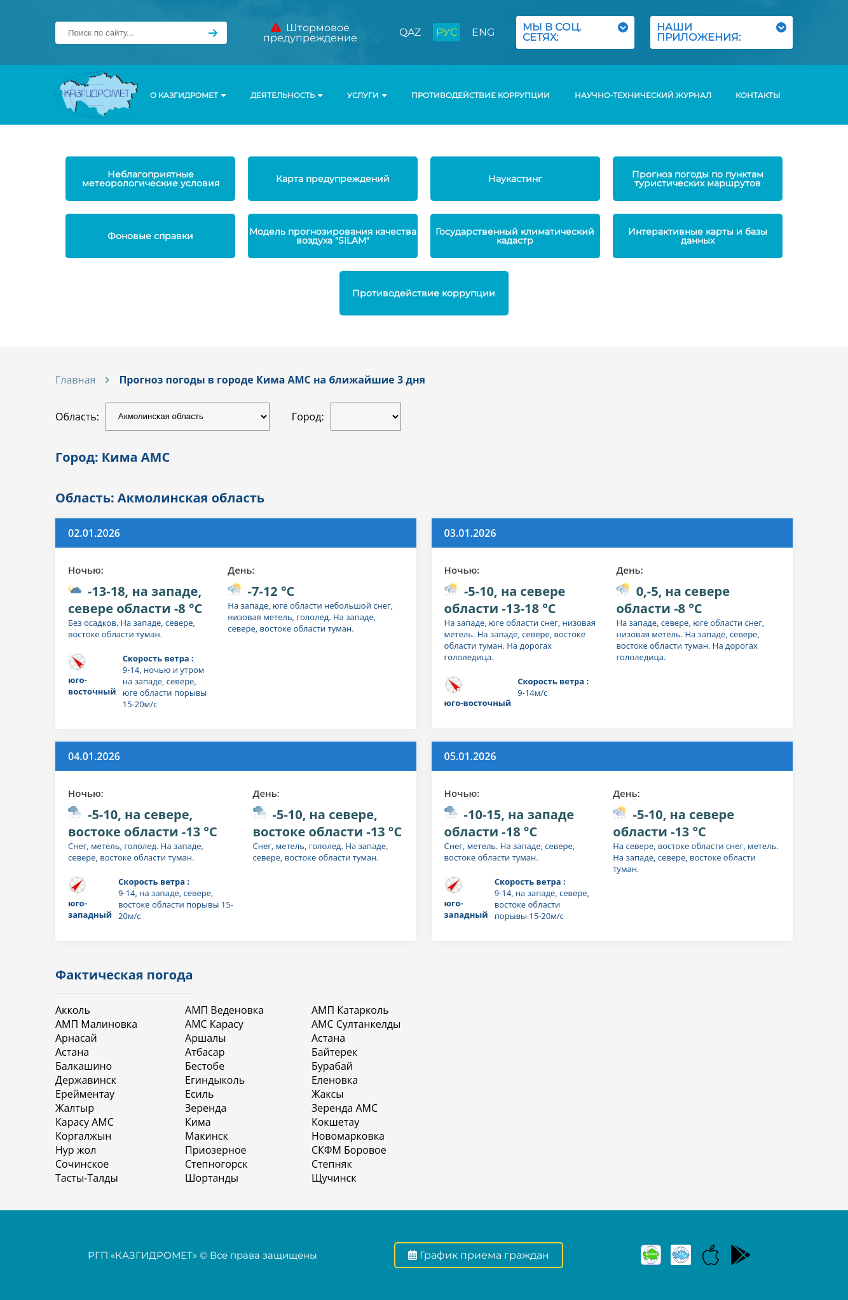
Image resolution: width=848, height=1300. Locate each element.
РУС (446, 32)
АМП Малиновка (96, 1024)
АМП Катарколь (350, 1010)
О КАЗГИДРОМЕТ (188, 95)
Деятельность (286, 95)
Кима (198, 1122)
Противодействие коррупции (480, 95)
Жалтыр (74, 1108)
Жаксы (327, 1094)
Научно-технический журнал (643, 95)
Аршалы (205, 1038)
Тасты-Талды (86, 1178)
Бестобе (204, 1066)
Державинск (85, 1080)
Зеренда (205, 1108)
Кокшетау (335, 1122)
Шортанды (211, 1178)
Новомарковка (348, 1136)
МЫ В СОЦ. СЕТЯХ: (575, 32)
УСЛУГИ (366, 95)
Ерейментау (84, 1094)
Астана (72, 1052)
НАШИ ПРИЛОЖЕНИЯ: (721, 32)
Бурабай (332, 1066)
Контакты (757, 95)
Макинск (206, 1136)
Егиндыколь (215, 1080)
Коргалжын (83, 1136)
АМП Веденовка (224, 1010)
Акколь (72, 1010)
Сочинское (82, 1164)
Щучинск (334, 1178)
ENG (483, 32)
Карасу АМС (84, 1122)
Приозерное (215, 1150)
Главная (75, 380)
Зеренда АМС (344, 1108)
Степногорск (216, 1164)
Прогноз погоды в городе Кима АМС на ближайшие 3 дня (272, 380)
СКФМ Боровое (348, 1150)
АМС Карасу (214, 1024)
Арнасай (76, 1038)
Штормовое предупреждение (310, 33)
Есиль (199, 1094)
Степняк (331, 1164)
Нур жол (75, 1150)
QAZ (410, 32)
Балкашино (83, 1066)
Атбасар (204, 1052)
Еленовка (334, 1080)
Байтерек (334, 1052)
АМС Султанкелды (355, 1024)
